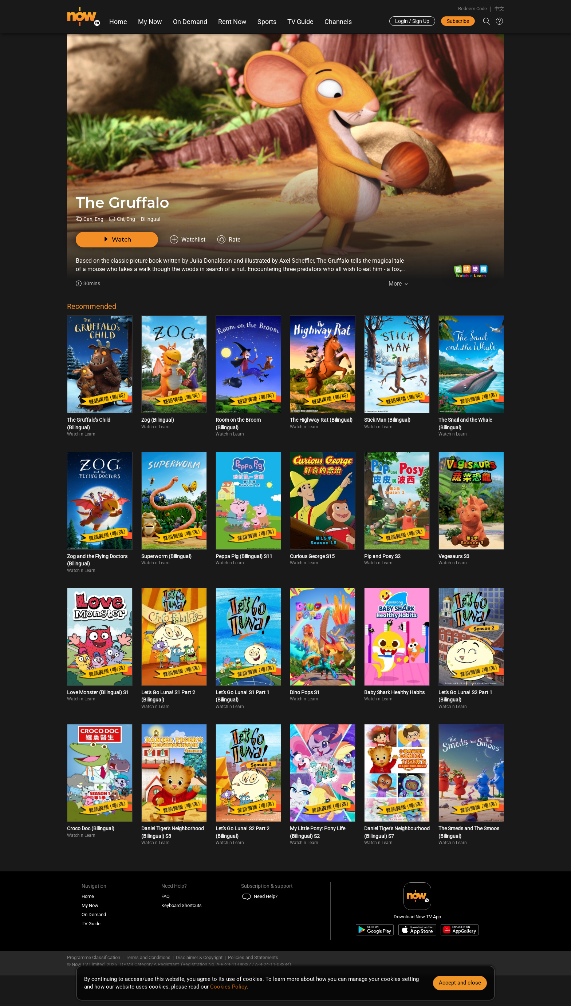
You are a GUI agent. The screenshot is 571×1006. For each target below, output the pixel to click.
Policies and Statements (253, 957)
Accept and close (460, 982)
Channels (338, 21)
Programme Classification (93, 957)
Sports (266, 21)
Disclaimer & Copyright (199, 957)
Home (118, 21)
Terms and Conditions (148, 957)
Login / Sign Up (412, 21)
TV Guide (300, 21)
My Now (150, 21)
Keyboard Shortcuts (181, 905)
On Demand (190, 21)
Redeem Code (472, 8)
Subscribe (458, 21)
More (395, 283)
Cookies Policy (228, 986)
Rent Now (232, 21)
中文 (499, 8)
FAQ (165, 896)
